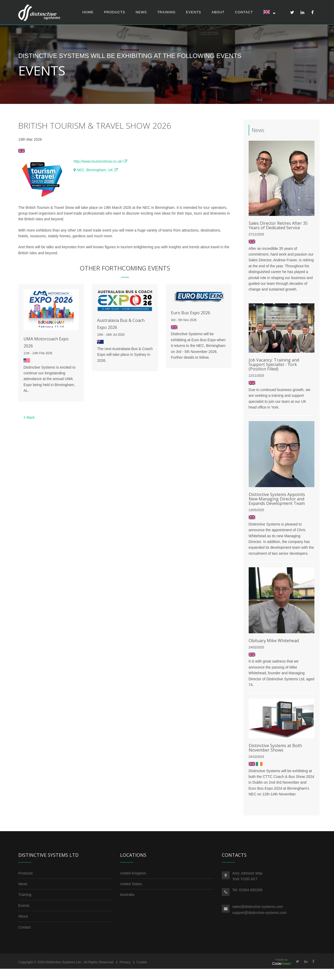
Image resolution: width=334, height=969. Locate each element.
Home (88, 12)
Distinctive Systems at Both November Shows (275, 748)
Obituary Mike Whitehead (274, 640)
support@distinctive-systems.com (259, 913)
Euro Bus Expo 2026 (190, 313)
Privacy (125, 962)
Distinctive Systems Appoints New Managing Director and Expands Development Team (277, 499)
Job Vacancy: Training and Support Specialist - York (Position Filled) (274, 364)
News (141, 12)
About (218, 12)
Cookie (141, 962)
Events (193, 12)
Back (29, 417)
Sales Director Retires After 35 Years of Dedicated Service (278, 226)
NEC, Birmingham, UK (96, 170)
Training (166, 12)
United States (131, 884)
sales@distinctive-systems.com (257, 907)
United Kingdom (133, 873)
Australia (127, 895)
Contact (244, 12)
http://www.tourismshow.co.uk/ (100, 161)
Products (114, 12)
